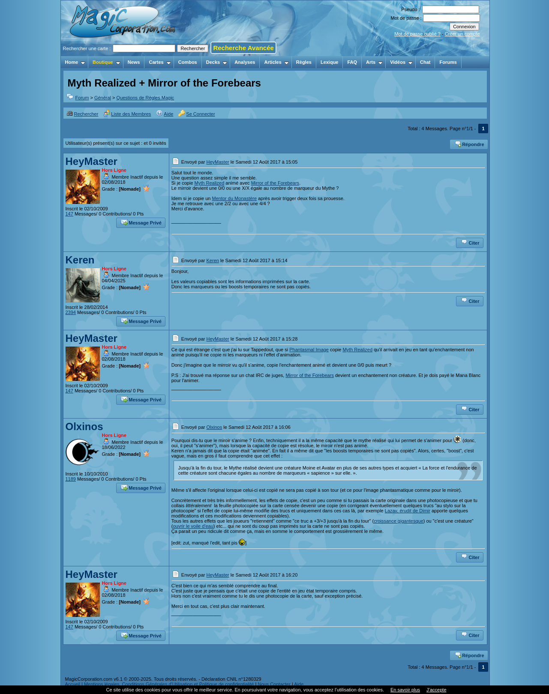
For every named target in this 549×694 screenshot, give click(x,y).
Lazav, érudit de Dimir (407, 510)
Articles (276, 62)
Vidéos (401, 62)
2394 (71, 312)
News (134, 62)
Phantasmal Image (309, 349)
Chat (425, 62)
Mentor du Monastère (234, 198)
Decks (216, 62)
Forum (82, 97)
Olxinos (84, 426)
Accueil (72, 684)
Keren (80, 260)
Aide (164, 114)
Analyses (244, 62)
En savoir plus (405, 689)
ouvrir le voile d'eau (193, 526)
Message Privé (141, 221)
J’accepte (436, 689)
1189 (71, 479)
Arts (374, 62)
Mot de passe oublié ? (417, 33)
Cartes (160, 62)
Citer (470, 242)
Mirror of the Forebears (275, 182)
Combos (187, 62)
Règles (304, 62)
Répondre (469, 143)
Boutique (106, 62)
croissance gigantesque (398, 520)
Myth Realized (210, 182)
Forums (447, 62)
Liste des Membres (127, 114)
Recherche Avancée (243, 47)
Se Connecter (196, 114)
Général (102, 97)
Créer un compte (462, 33)
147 (69, 213)
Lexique (330, 62)
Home (75, 62)
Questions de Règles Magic (145, 97)
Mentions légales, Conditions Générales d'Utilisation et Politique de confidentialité (169, 684)
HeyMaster (91, 161)
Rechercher (82, 114)
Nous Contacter (274, 684)
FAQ (352, 62)
